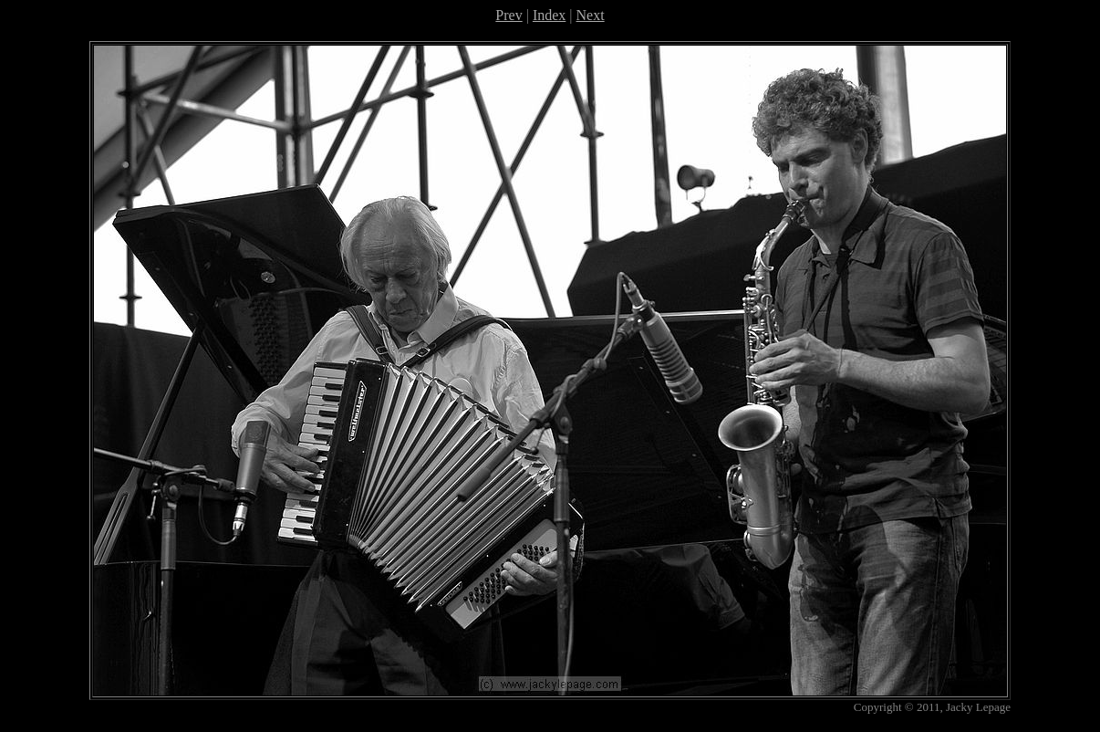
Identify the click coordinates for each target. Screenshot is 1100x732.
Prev (508, 15)
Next (590, 15)
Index (549, 15)
